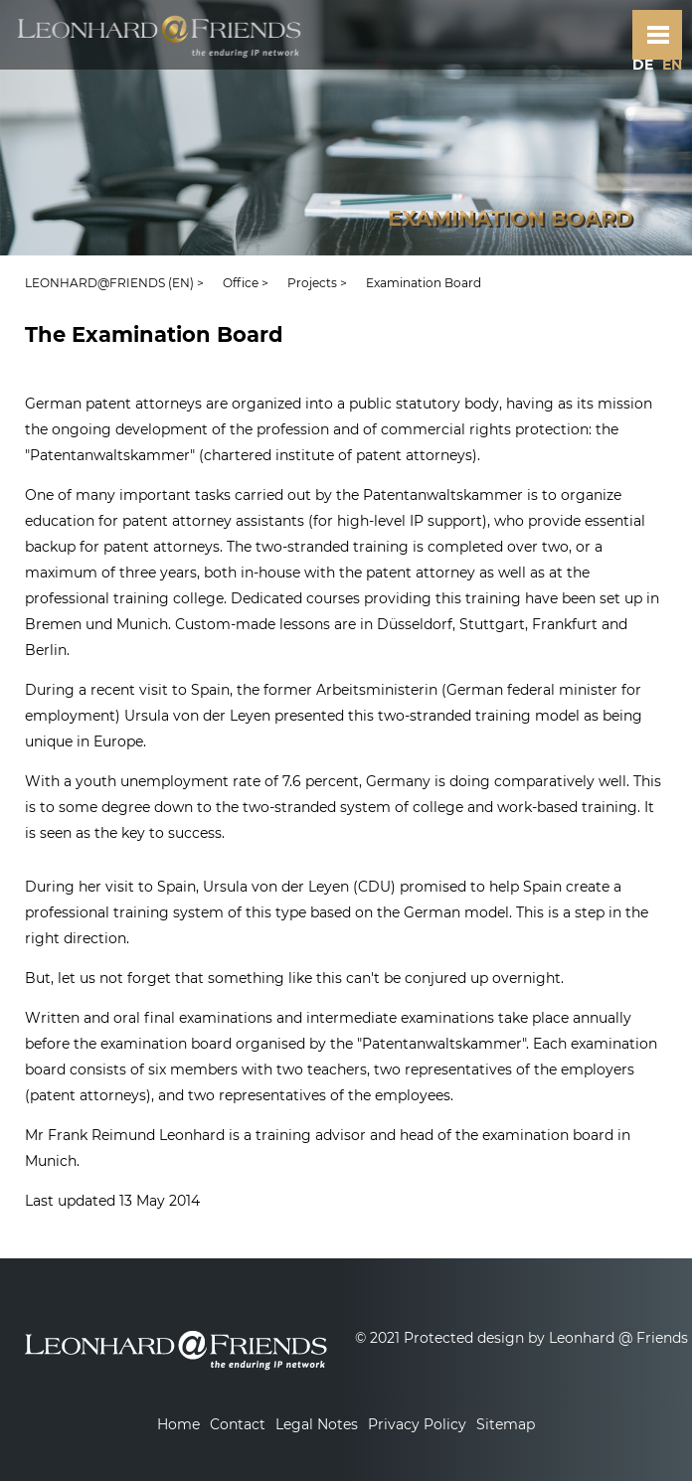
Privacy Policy (417, 1424)
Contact (237, 1424)
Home (178, 1424)
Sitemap (505, 1424)
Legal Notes (316, 1424)
